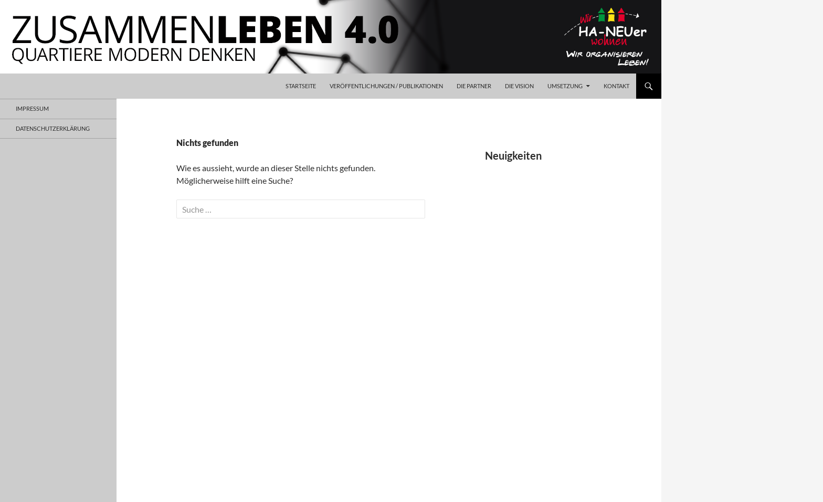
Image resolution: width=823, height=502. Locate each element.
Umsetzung (565, 85)
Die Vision (519, 85)
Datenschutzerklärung (53, 128)
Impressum (32, 108)
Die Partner (474, 85)
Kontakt (616, 85)
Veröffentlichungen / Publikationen (386, 85)
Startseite (301, 85)
